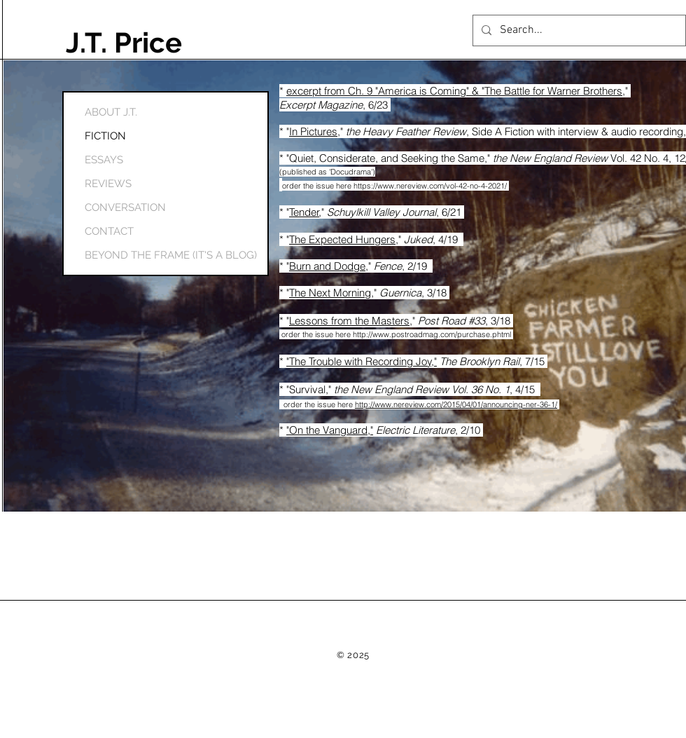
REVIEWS (108, 183)
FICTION (105, 136)
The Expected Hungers (342, 239)
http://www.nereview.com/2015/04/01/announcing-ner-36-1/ (456, 404)
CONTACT (109, 231)
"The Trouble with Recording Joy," (361, 361)
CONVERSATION (125, 207)
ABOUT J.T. (111, 112)
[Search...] (578, 30)
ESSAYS (104, 159)
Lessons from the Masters (349, 320)
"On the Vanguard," (329, 430)
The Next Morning (330, 292)
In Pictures (313, 131)
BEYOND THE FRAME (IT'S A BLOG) (130, 255)
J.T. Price (124, 42)
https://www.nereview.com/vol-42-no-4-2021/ (431, 186)
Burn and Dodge (327, 266)
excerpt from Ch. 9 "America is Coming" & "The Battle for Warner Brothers (454, 90)
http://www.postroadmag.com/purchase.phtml (433, 334)
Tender (304, 212)
